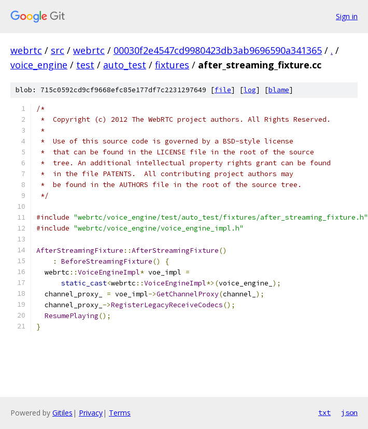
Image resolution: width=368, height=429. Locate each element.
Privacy (91, 413)
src (57, 50)
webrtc (26, 50)
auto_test (124, 65)
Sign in (347, 16)
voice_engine (38, 65)
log (250, 89)
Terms (120, 413)
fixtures (172, 65)
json (349, 412)
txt (324, 412)
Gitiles (62, 413)
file (223, 89)
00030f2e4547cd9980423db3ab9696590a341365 (218, 50)
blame (278, 89)
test (85, 65)
